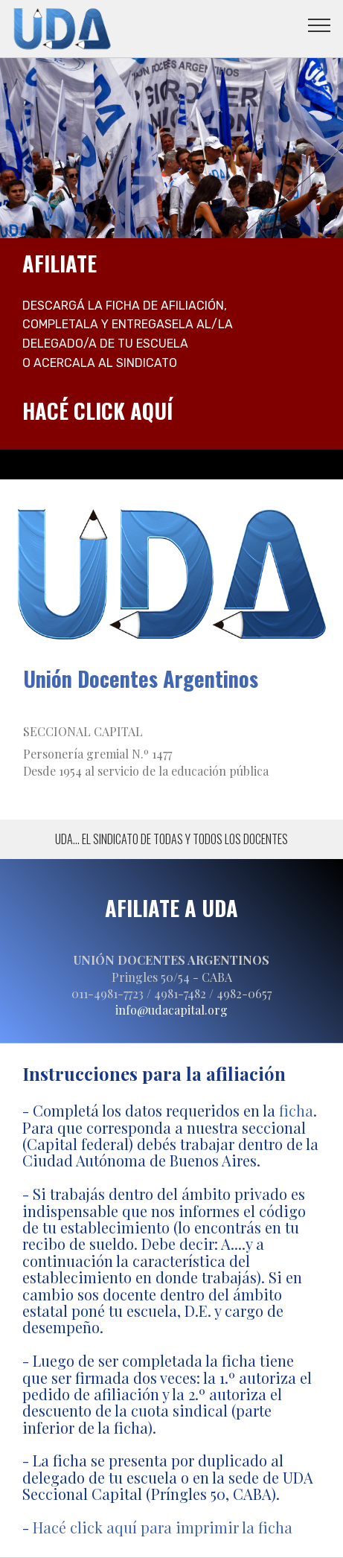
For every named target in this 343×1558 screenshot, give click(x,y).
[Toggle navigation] (319, 24)
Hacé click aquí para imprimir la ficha (162, 1527)
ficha (296, 1110)
